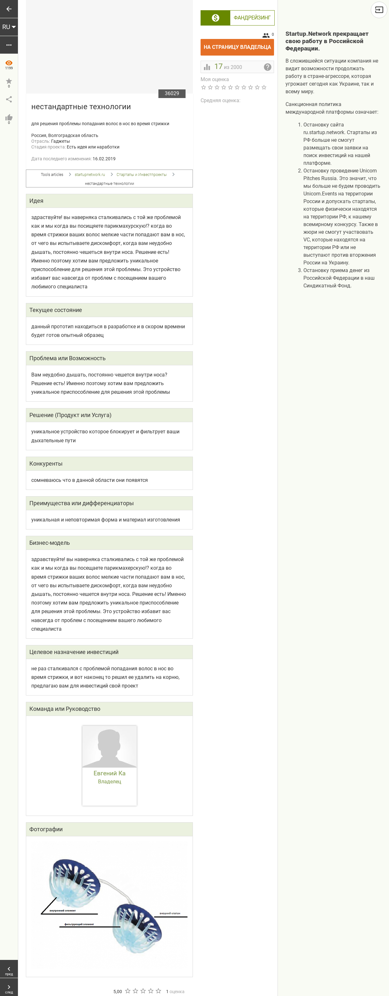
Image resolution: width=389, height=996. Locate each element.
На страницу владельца (239, 44)
